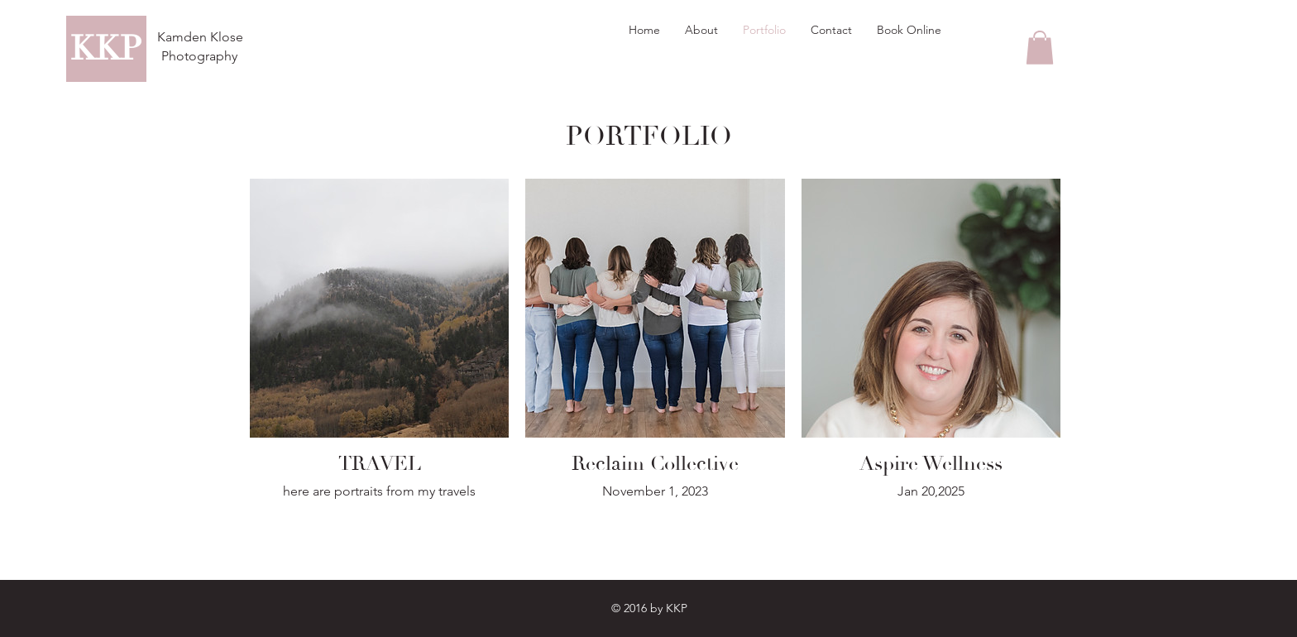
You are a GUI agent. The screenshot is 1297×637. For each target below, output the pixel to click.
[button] (1040, 48)
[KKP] (106, 49)
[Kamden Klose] (200, 37)
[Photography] (199, 56)
